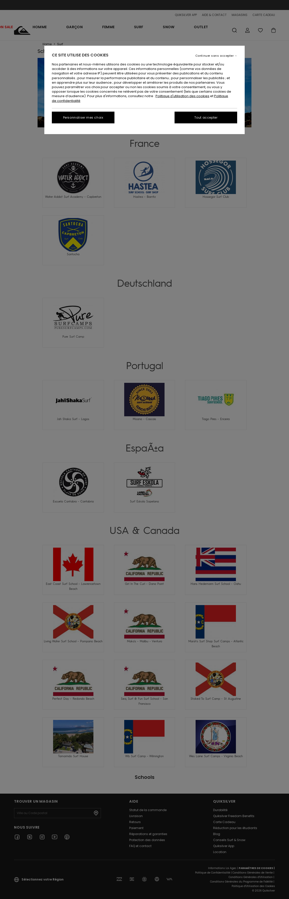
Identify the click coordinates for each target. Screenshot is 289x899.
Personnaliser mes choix (83, 117)
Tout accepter (206, 117)
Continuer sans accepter (214, 56)
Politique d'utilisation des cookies (182, 96)
